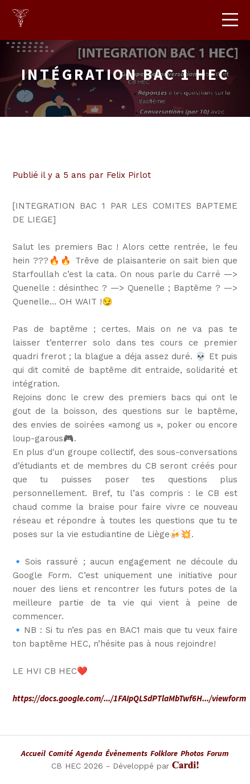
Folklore (164, 753)
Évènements (126, 753)
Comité (60, 753)
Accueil (33, 753)
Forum (218, 753)
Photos (192, 753)
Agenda (89, 753)
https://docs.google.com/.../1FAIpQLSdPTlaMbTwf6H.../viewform (129, 698)
